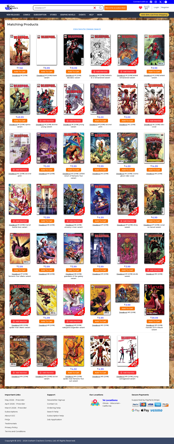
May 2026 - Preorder (15, 400)
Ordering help (54, 408)
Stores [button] (53, 15)
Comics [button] (26, 15)
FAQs (7, 419)
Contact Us (52, 404)
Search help (52, 412)
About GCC (10, 415)
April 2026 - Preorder (15, 404)
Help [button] (91, 15)
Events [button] (82, 15)
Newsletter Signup (56, 400)
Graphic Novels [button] (67, 15)
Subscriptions (11, 412)
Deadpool (16, 75)
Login (157, 7)
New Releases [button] (13, 15)
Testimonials (11, 423)
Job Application (54, 419)
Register (165, 7)
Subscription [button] (40, 15)
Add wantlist (100, 71)
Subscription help (55, 415)
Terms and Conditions (15, 431)
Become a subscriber (115, 8)
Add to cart (19, 71)
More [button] (99, 15)
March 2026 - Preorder (16, 408)
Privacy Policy (11, 427)
